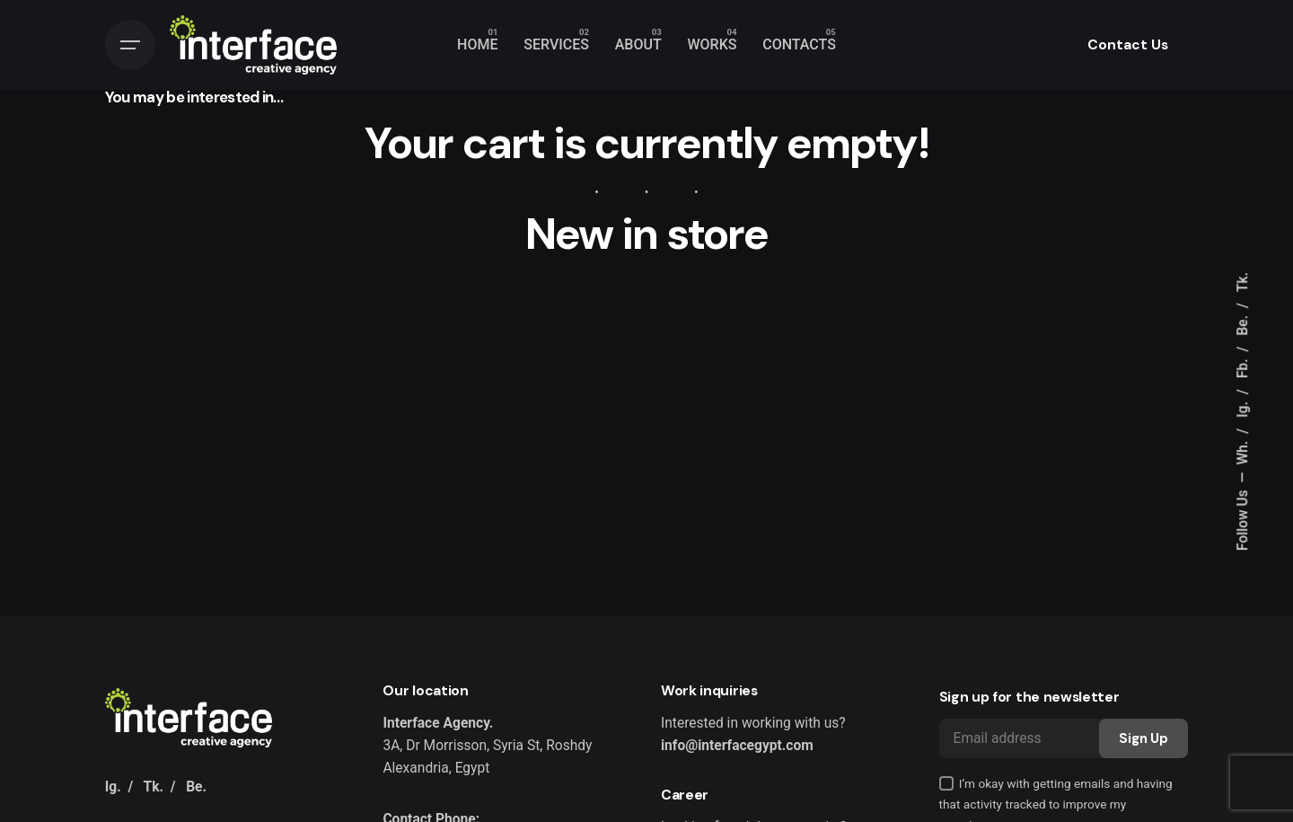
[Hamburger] (130, 45)
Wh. (1244, 450)
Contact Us (1127, 45)
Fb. (1244, 366)
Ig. (1244, 408)
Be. (1244, 324)
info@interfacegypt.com (737, 746)
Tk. (1244, 281)
